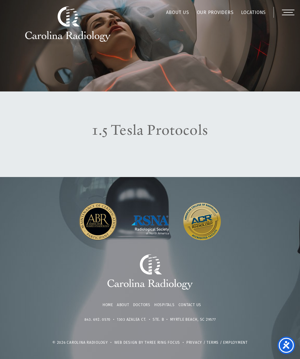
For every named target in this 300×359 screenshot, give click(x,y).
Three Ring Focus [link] (162, 343)
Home (107, 305)
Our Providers (215, 13)
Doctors (141, 305)
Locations (253, 13)
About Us (177, 13)
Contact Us (190, 305)
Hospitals (164, 305)
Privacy (194, 343)
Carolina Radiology (68, 27)
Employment (235, 343)
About (123, 305)
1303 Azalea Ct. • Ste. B (140, 320)
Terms (213, 343)
